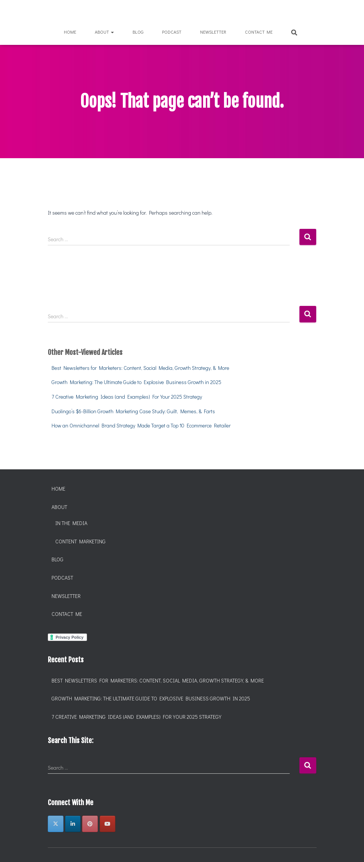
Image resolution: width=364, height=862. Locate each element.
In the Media (71, 523)
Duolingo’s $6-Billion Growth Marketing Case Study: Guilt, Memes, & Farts (133, 411)
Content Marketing (80, 541)
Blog (138, 32)
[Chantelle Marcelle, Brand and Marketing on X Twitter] (55, 824)
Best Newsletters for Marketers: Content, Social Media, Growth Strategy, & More (140, 367)
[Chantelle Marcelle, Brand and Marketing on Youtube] (107, 824)
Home (70, 32)
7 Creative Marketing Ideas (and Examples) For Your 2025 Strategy (127, 396)
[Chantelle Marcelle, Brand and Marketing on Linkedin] (73, 824)
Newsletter (213, 32)
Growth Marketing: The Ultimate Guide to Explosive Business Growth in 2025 (136, 382)
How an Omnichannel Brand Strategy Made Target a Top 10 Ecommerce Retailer (141, 425)
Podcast (171, 32)
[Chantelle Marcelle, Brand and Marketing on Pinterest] (90, 824)
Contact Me (259, 32)
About (104, 32)
